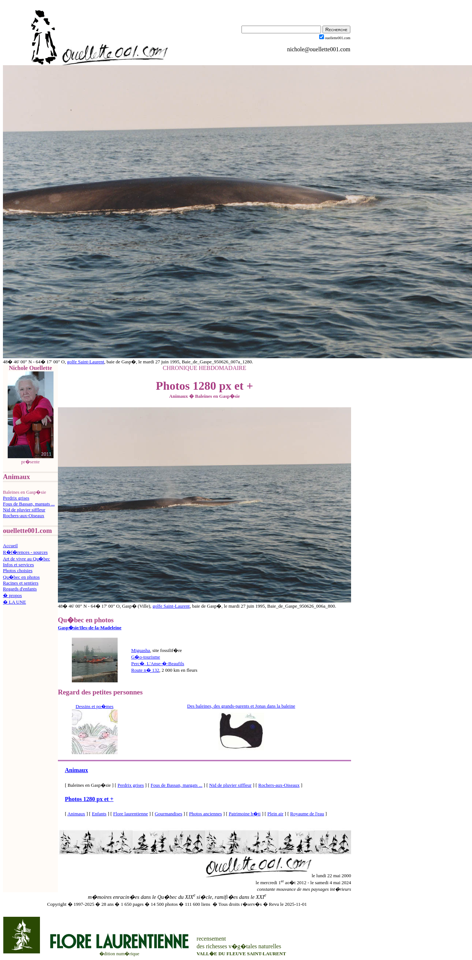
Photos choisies (18, 570)
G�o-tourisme (145, 657)
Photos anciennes (205, 813)
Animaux (76, 770)
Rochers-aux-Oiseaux (23, 515)
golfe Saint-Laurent (85, 361)
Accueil (10, 545)
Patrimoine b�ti (245, 813)
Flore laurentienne (130, 813)
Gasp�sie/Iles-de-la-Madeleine (89, 627)
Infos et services (18, 564)
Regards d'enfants (20, 589)
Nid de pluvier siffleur (24, 509)
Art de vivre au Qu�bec (26, 558)
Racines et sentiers (20, 583)
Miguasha (140, 650)
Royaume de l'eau (307, 813)
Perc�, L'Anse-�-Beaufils (157, 663)
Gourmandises (168, 813)
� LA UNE (14, 602)
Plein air (276, 813)
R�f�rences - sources (25, 552)
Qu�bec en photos (21, 577)
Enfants (99, 813)
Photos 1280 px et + (89, 799)
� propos (12, 595)
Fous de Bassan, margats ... (29, 504)
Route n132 (145, 670)
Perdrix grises (16, 498)
